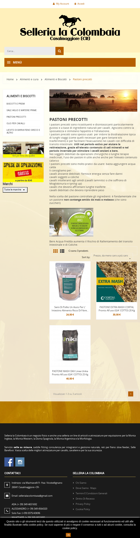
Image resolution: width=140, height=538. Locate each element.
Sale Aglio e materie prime (22, 110)
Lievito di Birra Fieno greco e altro (23, 131)
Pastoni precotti (16, 117)
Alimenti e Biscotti (21, 96)
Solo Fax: (26, 512)
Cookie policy (83, 508)
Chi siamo (81, 482)
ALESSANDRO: (30, 508)
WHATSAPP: (28, 516)
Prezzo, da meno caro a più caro (112, 255)
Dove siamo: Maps (86, 487)
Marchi (8, 184)
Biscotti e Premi (16, 103)
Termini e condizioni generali (91, 492)
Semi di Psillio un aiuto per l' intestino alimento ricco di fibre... (70, 308)
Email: (32, 495)
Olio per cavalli (16, 123)
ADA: (24, 503)
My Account (61, 3)
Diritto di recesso (85, 498)
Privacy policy (83, 503)
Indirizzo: (37, 484)
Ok (68, 534)
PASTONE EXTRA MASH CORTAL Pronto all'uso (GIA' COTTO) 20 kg (117, 308)
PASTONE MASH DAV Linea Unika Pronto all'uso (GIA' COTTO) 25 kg (70, 372)
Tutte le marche (15, 190)
